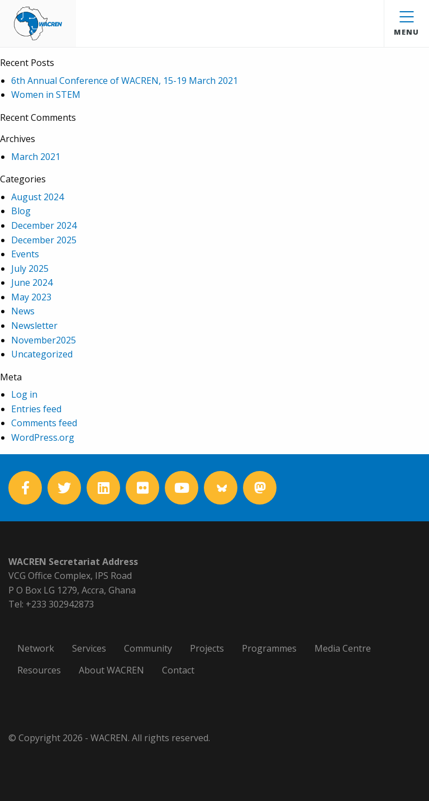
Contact (178, 670)
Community (148, 648)
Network (35, 648)
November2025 (43, 340)
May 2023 (31, 297)
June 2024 (32, 282)
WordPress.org (42, 437)
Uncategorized (42, 354)
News (23, 311)
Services (89, 648)
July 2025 (30, 268)
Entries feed (36, 409)
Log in (24, 394)
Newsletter (34, 325)
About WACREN (111, 670)
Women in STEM (45, 94)
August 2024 (37, 197)
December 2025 (44, 240)
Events (25, 254)
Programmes (269, 648)
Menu (406, 24)
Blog (21, 211)
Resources (39, 670)
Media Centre (342, 648)
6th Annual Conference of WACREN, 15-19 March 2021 (124, 80)
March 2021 (35, 156)
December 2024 (44, 225)
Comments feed (44, 423)
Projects (207, 648)
